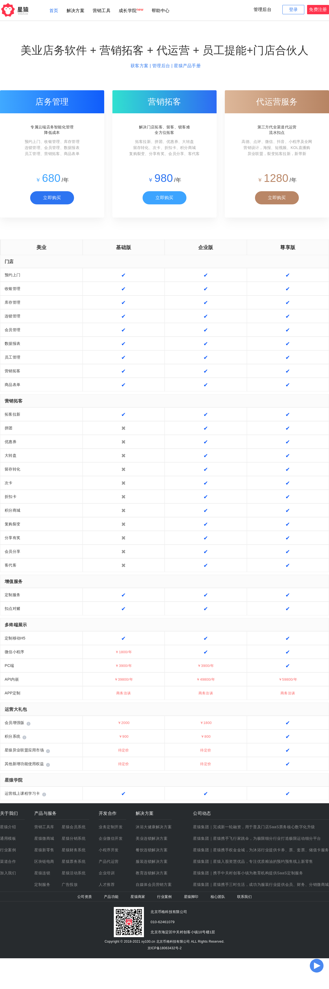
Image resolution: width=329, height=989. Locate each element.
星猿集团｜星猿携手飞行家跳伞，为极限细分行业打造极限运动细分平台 (257, 838)
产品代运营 (109, 861)
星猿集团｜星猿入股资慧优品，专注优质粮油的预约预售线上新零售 (253, 861)
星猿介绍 (8, 827)
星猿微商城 (44, 838)
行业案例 (8, 850)
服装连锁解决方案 (152, 861)
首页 (53, 10)
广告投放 (70, 884)
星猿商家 (138, 897)
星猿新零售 (44, 850)
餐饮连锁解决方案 (152, 850)
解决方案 (75, 10)
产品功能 (111, 897)
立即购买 (52, 197)
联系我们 (244, 897)
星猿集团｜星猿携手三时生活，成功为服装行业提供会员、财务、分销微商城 (261, 884)
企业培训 (107, 873)
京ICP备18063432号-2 (165, 948)
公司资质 (84, 897)
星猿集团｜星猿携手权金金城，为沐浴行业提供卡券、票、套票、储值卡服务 (261, 850)
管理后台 (262, 9)
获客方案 (140, 65)
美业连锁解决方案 (152, 838)
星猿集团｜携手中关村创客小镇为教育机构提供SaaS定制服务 (248, 873)
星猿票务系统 (74, 861)
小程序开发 (109, 850)
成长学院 (128, 10)
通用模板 (8, 838)
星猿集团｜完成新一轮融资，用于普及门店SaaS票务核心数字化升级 (254, 827)
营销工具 (101, 10)
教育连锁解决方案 (152, 873)
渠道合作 (8, 861)
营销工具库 (44, 827)
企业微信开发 (111, 838)
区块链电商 (44, 861)
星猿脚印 (191, 897)
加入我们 (8, 873)
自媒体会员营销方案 (154, 884)
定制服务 (42, 884)
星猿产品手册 (187, 65)
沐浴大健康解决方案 (154, 827)
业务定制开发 (111, 827)
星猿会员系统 (74, 827)
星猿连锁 (42, 873)
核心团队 (218, 897)
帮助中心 (160, 10)
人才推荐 (107, 884)
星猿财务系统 (74, 850)
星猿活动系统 (74, 873)
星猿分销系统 (74, 838)
